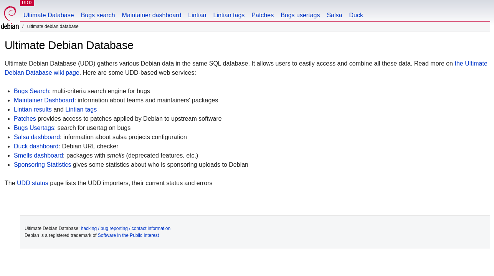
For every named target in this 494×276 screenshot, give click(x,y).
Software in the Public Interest (128, 235)
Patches (262, 15)
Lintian (197, 15)
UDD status (32, 183)
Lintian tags (229, 15)
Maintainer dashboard (152, 15)
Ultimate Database (48, 15)
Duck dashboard (36, 146)
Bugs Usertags (34, 128)
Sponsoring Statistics (42, 164)
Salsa (334, 15)
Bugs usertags (300, 15)
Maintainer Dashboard (44, 100)
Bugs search (98, 15)
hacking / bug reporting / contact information (125, 228)
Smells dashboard (38, 155)
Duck (356, 15)
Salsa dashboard (37, 137)
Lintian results (33, 109)
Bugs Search (31, 91)
